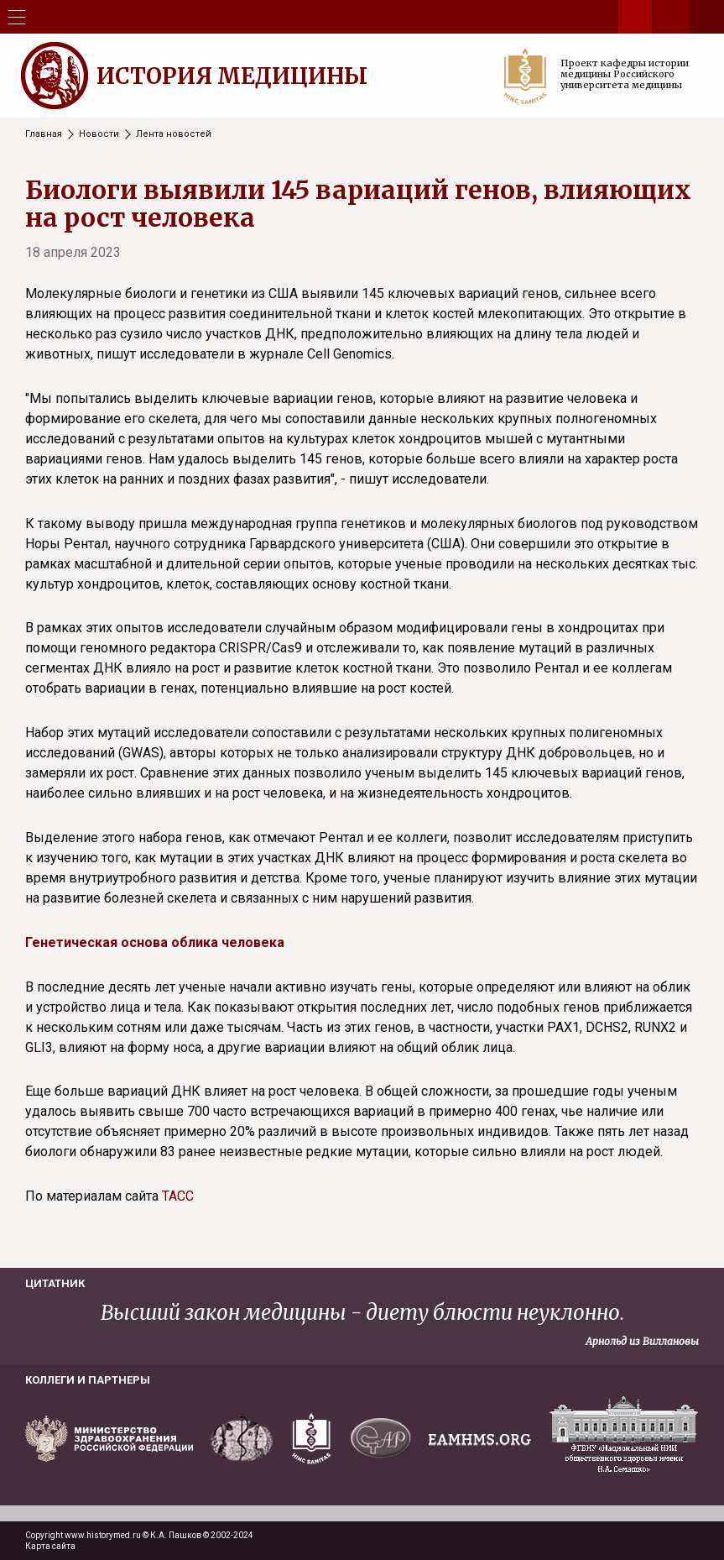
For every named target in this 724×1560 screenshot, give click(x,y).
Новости (99, 133)
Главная (43, 133)
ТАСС (178, 1196)
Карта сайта (50, 1546)
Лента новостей (173, 133)
